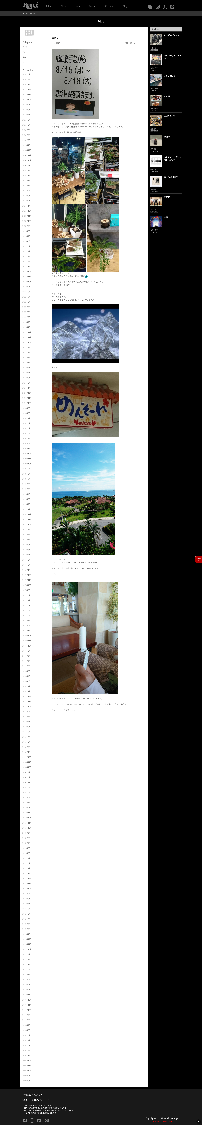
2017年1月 (26, 630)
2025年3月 (26, 135)
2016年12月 (27, 636)
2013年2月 (26, 868)
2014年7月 (26, 782)
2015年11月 (27, 701)
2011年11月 (27, 944)
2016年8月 (26, 656)
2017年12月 (27, 575)
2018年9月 (26, 529)
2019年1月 (26, 509)
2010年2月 (26, 1050)
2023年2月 (26, 261)
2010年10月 (27, 1010)
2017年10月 (27, 585)
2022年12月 (27, 271)
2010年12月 (27, 1000)
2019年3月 (26, 499)
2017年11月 (27, 580)
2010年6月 (26, 1030)
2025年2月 (26, 140)
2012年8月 (26, 899)
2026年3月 (26, 74)
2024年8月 (26, 170)
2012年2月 (26, 929)
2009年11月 (27, 1065)
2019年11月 (27, 459)
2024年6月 (26, 180)
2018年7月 (26, 539)
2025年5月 (26, 125)
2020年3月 (26, 438)
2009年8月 (26, 1081)
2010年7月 (26, 1025)
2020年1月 (26, 448)
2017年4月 (26, 615)
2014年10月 (27, 767)
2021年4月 (26, 373)
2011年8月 (26, 959)
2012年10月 (27, 888)
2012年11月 (27, 883)
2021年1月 (26, 388)
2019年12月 (27, 453)
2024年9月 (26, 165)
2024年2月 (26, 201)
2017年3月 (26, 620)
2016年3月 (26, 681)
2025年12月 (27, 89)
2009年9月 (26, 1076)
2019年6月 (26, 484)
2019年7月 (26, 479)
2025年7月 (26, 115)
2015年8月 (26, 716)
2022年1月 (26, 327)
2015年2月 (26, 747)
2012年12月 (27, 878)
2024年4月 (26, 190)
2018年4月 (26, 555)
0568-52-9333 (39, 1100)
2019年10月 (27, 464)
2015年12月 (27, 696)
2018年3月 (26, 560)
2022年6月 (26, 302)
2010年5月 (26, 1035)
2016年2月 (26, 686)
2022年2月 (26, 322)
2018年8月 (26, 534)
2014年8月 (26, 777)
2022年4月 (26, 312)
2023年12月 (27, 211)
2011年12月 (27, 939)
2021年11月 (27, 337)
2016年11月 (27, 641)
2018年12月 (27, 514)
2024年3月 (26, 196)
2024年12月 (27, 150)
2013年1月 (26, 873)
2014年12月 (27, 757)
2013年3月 (26, 863)
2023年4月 (26, 251)
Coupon (109, 6)
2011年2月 (26, 990)
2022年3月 (26, 317)
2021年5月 (26, 367)
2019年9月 (26, 469)
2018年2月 (26, 565)
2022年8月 (26, 292)
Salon (48, 6)
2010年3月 (26, 1045)
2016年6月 (26, 666)
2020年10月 (27, 403)
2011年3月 (26, 984)
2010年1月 (26, 1055)
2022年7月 (26, 297)
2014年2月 (26, 807)
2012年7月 (26, 904)
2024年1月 (26, 206)
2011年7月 (26, 964)
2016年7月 (26, 661)
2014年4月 (26, 797)
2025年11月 (27, 94)
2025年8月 (26, 110)
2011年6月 (26, 969)
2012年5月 (26, 914)
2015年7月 (26, 722)
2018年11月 (27, 519)
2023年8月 (26, 231)
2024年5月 (26, 185)
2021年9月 (26, 347)
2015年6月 (26, 727)
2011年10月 (27, 949)
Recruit (92, 6)
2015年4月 (26, 737)
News (24, 47)
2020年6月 (26, 423)
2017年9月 (26, 590)
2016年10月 (27, 646)
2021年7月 (26, 357)
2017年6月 (26, 605)
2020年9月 (26, 408)
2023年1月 (26, 266)
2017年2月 (26, 625)
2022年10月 (27, 282)
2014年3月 (26, 802)
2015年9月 (26, 711)
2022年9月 (26, 287)
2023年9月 (26, 226)
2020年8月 (26, 413)
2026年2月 (26, 79)
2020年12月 (27, 393)
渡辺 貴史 (56, 43)
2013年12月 (27, 818)
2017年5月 (26, 610)
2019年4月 (26, 494)
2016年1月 (26, 691)
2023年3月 (26, 256)
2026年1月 (26, 84)
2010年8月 (26, 1020)
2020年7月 (26, 418)
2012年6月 (26, 909)
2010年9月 (26, 1015)
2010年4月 (26, 1040)
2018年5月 (26, 550)
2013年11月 (27, 823)
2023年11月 (27, 216)
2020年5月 (26, 428)
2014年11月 (27, 762)
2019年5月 (26, 489)
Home (25, 13)
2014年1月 (26, 813)
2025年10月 (27, 99)
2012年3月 (26, 924)
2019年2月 (26, 504)
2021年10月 (27, 342)
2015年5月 (26, 732)
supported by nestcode (163, 1121)
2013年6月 (26, 848)
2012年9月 (26, 893)
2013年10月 (27, 828)
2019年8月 (26, 474)
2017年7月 (26, 600)
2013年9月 (26, 833)
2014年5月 (26, 792)
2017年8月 (26, 595)
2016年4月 (26, 676)
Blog (125, 6)
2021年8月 (26, 352)
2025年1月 (26, 145)
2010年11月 (27, 1005)
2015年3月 (26, 742)
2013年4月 (26, 858)
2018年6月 (26, 545)
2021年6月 (26, 362)
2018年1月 (26, 570)
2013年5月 (26, 853)
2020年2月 (26, 443)
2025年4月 (26, 130)
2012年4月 (26, 919)
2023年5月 (26, 246)
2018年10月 (27, 524)
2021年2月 (26, 383)
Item (77, 6)
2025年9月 (26, 105)
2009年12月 (27, 1060)
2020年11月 (27, 398)
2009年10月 (27, 1070)
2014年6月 (26, 787)
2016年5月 (26, 671)
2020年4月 (26, 433)
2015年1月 (26, 752)
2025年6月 (26, 120)
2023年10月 (27, 221)
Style (63, 6)
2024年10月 (27, 160)
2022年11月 (27, 276)
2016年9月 (26, 651)
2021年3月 (26, 378)
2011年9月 (26, 954)
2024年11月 (27, 155)
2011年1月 (26, 995)
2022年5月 (26, 307)
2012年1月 (26, 934)
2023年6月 (26, 241)
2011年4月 (26, 979)
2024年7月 (26, 175)
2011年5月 (26, 974)
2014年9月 (26, 772)
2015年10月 (27, 706)
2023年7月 (26, 236)
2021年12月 (27, 332)
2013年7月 (26, 843)
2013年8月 (26, 838)
